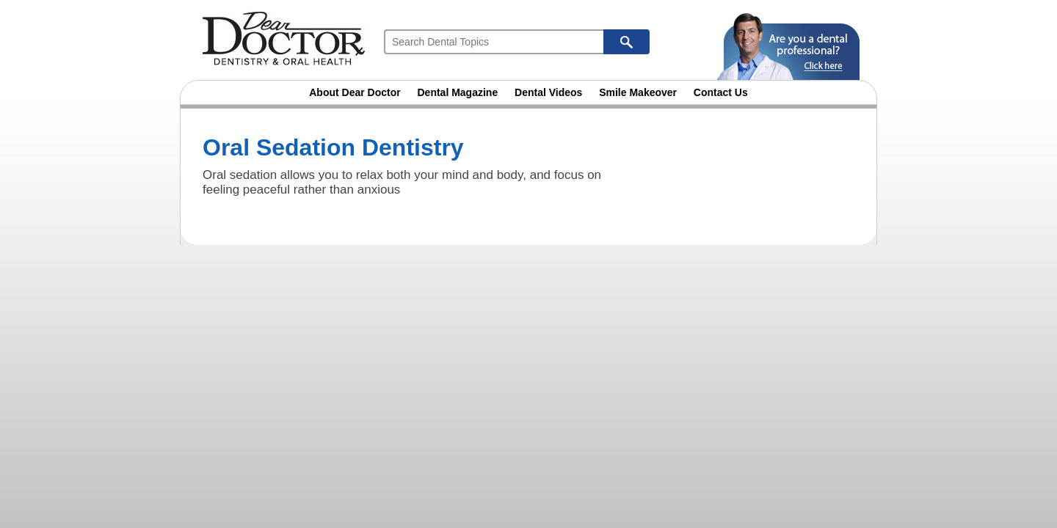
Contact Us (721, 92)
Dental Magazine (458, 92)
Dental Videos (548, 92)
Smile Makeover (638, 92)
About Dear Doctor (354, 92)
